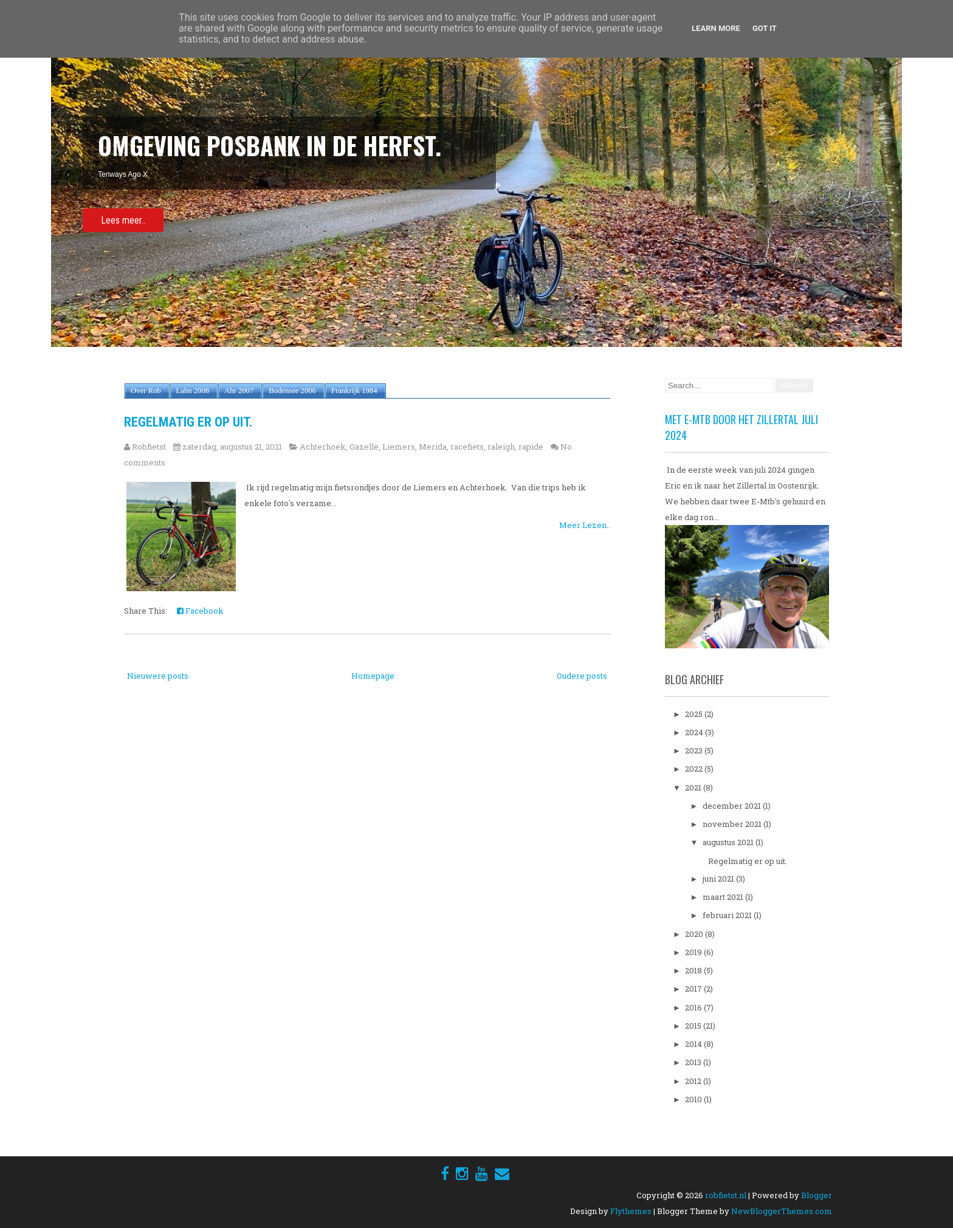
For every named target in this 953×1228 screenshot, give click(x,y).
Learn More (716, 28)
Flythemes (631, 1211)
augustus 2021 (729, 842)
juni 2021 (719, 878)
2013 (694, 1062)
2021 (694, 787)
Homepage (372, 675)
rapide (530, 446)
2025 (694, 713)
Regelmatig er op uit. (188, 422)
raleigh (501, 446)
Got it (764, 28)
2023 (694, 750)
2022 (694, 768)
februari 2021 (728, 915)
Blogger (816, 1195)
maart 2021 (724, 896)
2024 (695, 732)
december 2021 (733, 805)
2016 (694, 1007)
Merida (433, 446)
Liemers (398, 446)
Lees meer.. (123, 220)
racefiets (467, 446)
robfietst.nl (725, 1195)
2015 (694, 1025)
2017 (694, 988)
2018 (694, 970)
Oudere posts (582, 675)
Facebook (200, 610)
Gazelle (364, 446)
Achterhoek (323, 446)
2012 (694, 1080)
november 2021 (733, 823)
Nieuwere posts (157, 675)
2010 (694, 1099)
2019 (694, 952)
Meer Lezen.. (584, 525)
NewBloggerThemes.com (781, 1211)
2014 (694, 1043)
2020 (695, 933)
